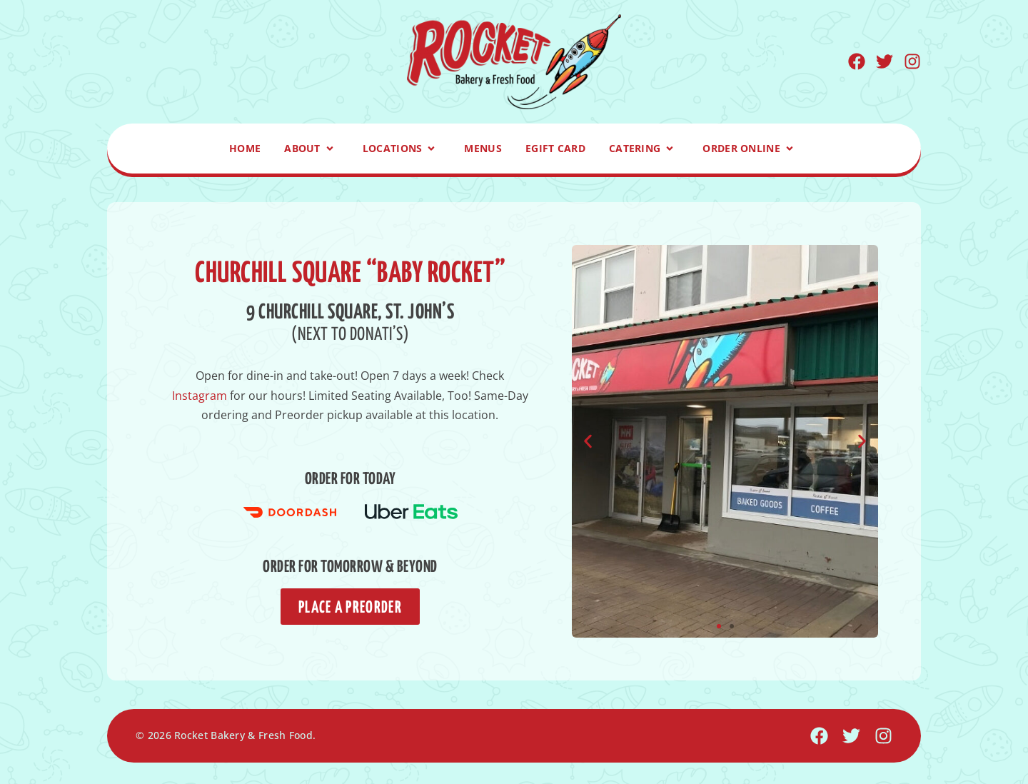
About (311, 148)
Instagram (199, 395)
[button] (588, 441)
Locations (402, 148)
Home (245, 148)
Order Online (750, 148)
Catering (644, 148)
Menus (483, 148)
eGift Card (555, 148)
